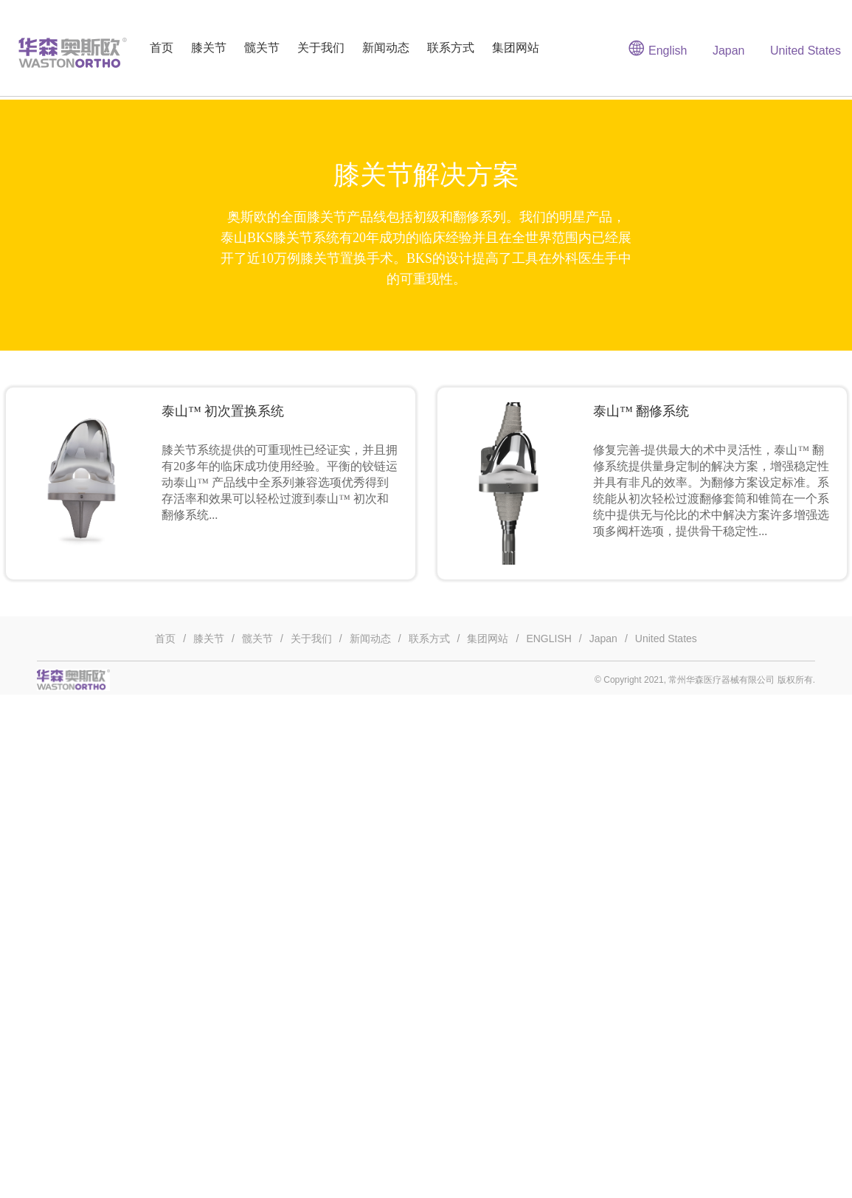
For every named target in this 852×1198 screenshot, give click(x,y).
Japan (729, 50)
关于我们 (320, 47)
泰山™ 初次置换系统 (223, 411)
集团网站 (515, 47)
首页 (161, 47)
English (658, 48)
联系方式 (450, 47)
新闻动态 (385, 47)
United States (805, 50)
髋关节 (262, 47)
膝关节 (208, 47)
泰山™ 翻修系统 (641, 411)
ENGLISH (548, 638)
